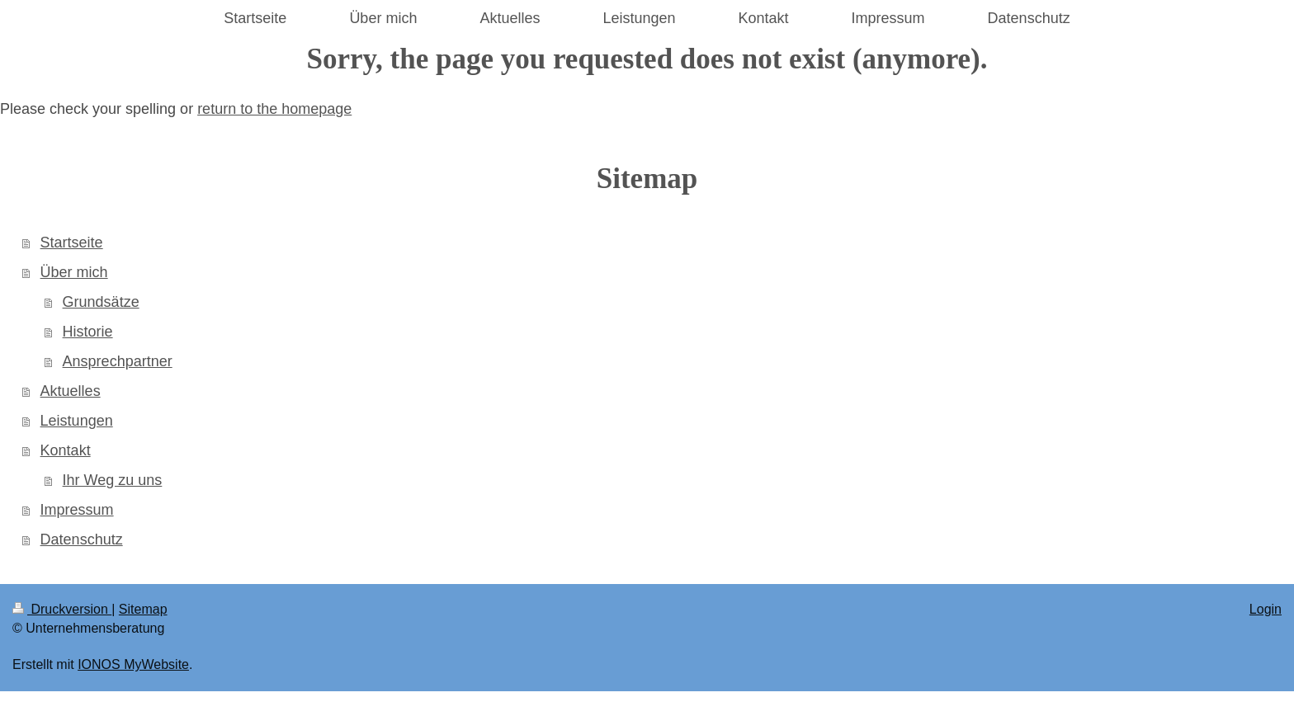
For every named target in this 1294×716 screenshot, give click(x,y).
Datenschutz (81, 539)
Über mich (74, 272)
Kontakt (65, 450)
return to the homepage (274, 109)
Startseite (71, 242)
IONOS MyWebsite (133, 664)
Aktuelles (70, 391)
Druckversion (61, 609)
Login (1265, 609)
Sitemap (143, 609)
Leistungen (76, 420)
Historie (88, 331)
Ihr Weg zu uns (113, 480)
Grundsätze (101, 302)
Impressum (77, 510)
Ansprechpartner (117, 361)
